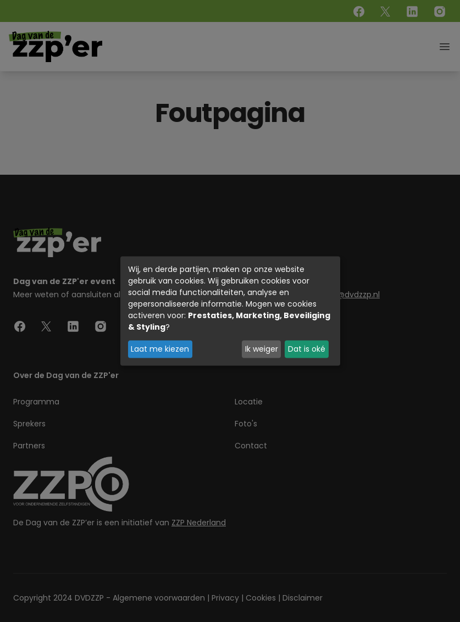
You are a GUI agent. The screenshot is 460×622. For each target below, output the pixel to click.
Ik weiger (261, 348)
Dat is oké (306, 348)
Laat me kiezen (160, 348)
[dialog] (230, 311)
